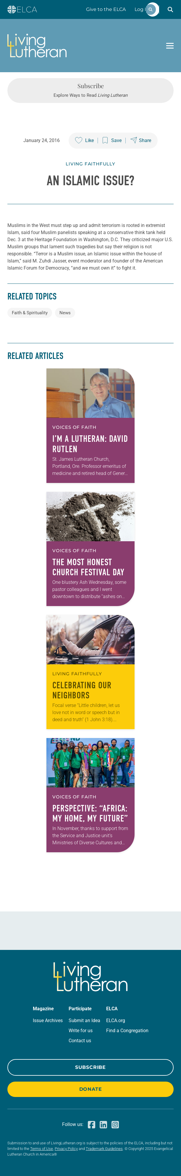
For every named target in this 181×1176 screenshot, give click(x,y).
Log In (142, 9)
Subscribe (90, 1067)
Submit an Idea (84, 1020)
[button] (170, 9)
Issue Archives (48, 1020)
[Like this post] (84, 140)
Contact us (80, 1040)
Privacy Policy (66, 1148)
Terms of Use (41, 1148)
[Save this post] (112, 140)
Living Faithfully (90, 164)
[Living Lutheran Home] (37, 45)
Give (106, 9)
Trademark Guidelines (104, 1148)
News (65, 312)
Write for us (81, 1030)
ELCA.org (115, 1020)
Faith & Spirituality (30, 312)
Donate (90, 1089)
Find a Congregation (127, 1030)
